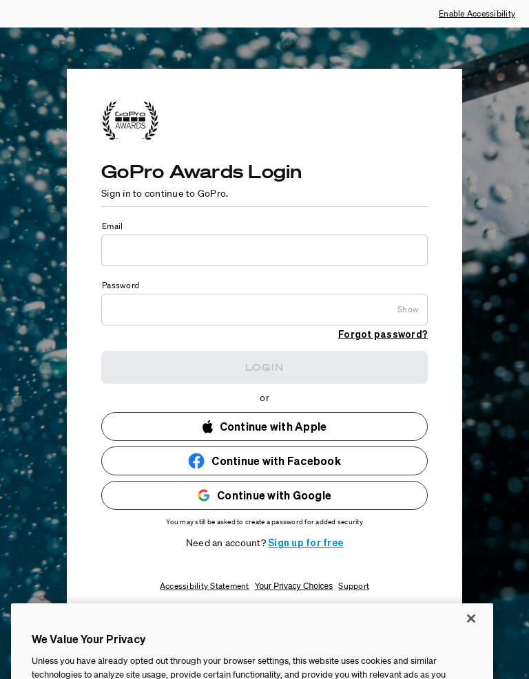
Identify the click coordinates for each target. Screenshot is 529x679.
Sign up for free (305, 542)
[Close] (471, 642)
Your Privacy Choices (294, 586)
